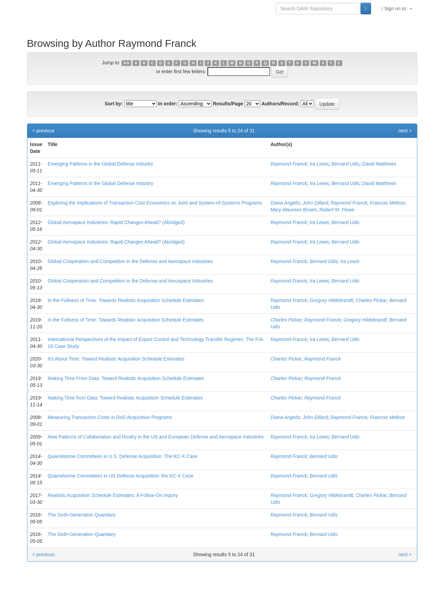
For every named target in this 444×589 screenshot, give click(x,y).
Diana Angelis (285, 203)
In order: (168, 103)
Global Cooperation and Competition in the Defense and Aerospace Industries (130, 261)
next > (405, 130)
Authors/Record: (280, 103)
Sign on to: (396, 9)
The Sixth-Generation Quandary (81, 515)
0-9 (126, 63)
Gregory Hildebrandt (331, 300)
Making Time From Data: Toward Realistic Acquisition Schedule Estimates (126, 378)
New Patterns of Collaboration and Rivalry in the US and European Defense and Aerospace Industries (156, 437)
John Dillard (315, 203)
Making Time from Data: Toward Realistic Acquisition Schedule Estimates (125, 398)
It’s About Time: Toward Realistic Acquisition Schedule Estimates (116, 359)
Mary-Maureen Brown (293, 209)
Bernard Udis (345, 164)
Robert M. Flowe (337, 209)
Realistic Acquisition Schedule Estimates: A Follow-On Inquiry (113, 495)
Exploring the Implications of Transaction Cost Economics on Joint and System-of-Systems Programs (155, 203)
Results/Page (228, 103)
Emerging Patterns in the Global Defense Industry (100, 164)
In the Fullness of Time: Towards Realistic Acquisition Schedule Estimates (126, 300)
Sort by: (114, 103)
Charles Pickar (370, 300)
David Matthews (379, 164)
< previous (44, 130)
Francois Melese (387, 203)
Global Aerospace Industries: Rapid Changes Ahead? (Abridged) (116, 222)
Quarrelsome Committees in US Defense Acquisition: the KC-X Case (120, 476)
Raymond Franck (288, 164)
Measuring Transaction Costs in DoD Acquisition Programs (110, 417)
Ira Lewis (319, 164)
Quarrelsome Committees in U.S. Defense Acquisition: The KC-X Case (123, 456)
